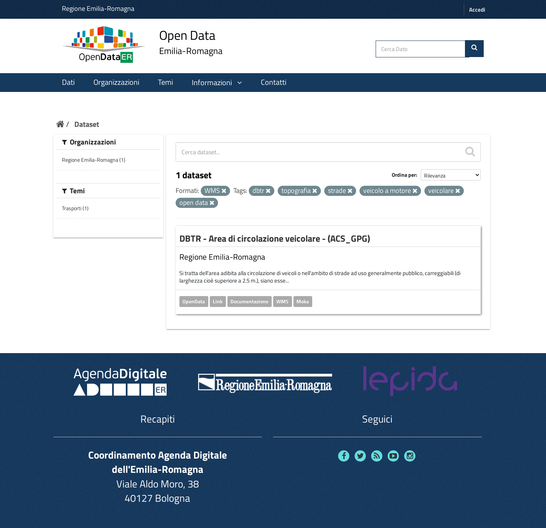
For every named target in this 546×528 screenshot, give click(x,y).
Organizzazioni (116, 82)
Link (218, 301)
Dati (68, 82)
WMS (282, 301)
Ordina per (404, 175)
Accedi (477, 9)
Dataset (86, 124)
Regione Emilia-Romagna (98, 8)
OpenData (193, 301)
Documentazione (249, 301)
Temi (165, 82)
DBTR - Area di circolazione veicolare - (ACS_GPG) (274, 238)
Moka (302, 301)
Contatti (273, 82)
